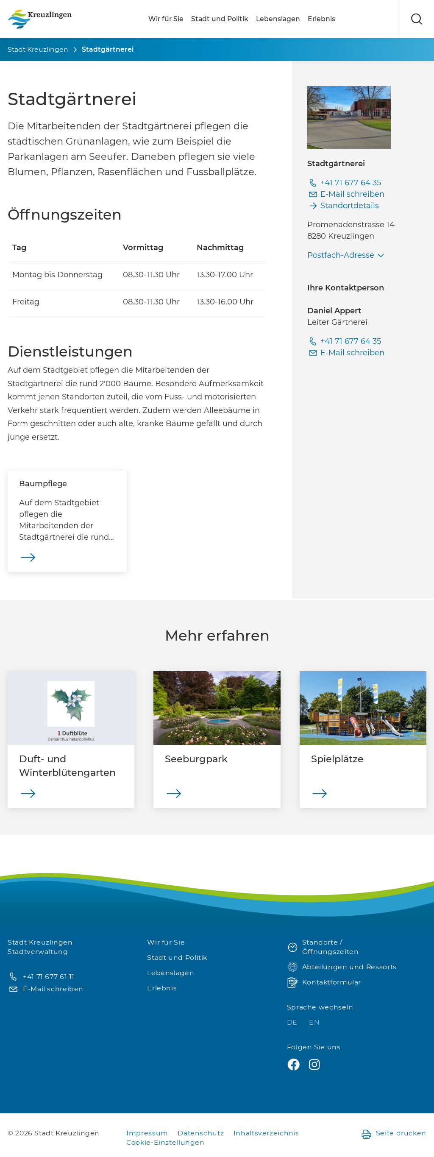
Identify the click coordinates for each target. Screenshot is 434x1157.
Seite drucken (393, 1133)
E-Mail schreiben (346, 194)
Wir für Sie (166, 19)
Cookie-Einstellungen (165, 1142)
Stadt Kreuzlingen (38, 49)
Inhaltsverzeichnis (266, 1133)
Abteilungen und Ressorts (342, 967)
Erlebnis (321, 19)
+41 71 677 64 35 (344, 183)
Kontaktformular (324, 982)
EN (314, 1022)
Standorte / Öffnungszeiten (323, 947)
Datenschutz (201, 1133)
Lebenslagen (278, 19)
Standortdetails (343, 206)
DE (293, 1022)
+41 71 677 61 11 (41, 977)
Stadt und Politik (219, 19)
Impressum (147, 1133)
